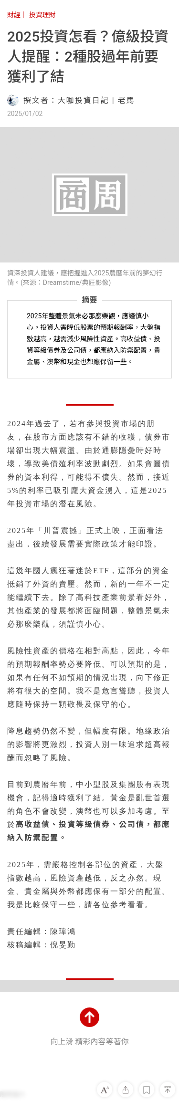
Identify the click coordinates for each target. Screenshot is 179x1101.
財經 (14, 15)
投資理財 (42, 15)
